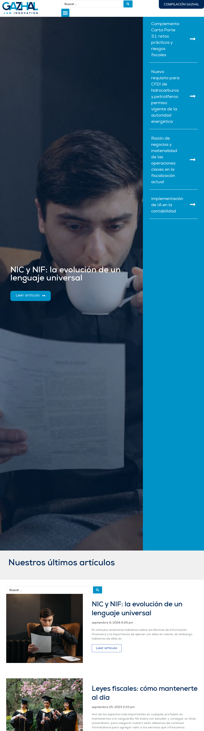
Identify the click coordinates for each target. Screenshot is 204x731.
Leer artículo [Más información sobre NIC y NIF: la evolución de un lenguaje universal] (106, 648)
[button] (65, 13)
